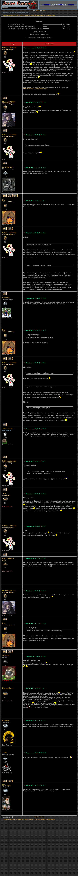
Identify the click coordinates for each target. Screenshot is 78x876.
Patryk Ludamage (9, 48)
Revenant (6, 720)
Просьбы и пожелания (25, 15)
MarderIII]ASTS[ (8, 102)
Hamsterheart (7, 688)
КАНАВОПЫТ (7, 167)
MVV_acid (6, 785)
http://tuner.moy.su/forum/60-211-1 (35, 88)
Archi (4, 753)
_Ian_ (4, 494)
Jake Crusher (7, 428)
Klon (4, 200)
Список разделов (9, 15)
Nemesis (5, 298)
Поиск (36, 10)
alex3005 (5, 656)
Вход (42, 10)
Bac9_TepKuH (8, 558)
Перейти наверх (39, 817)
